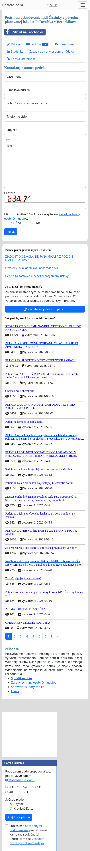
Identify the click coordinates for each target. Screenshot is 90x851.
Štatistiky (15, 51)
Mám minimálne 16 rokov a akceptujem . (42, 216)
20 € (38, 787)
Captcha (9, 193)
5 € (11, 787)
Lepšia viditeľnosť (21, 59)
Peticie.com (12, 5)
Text (7, 140)
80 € (26, 792)
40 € (12, 792)
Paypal (18, 804)
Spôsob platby (14, 799)
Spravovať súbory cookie (27, 687)
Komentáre (64, 44)
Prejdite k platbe (19, 817)
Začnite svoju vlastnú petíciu (45, 309)
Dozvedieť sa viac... (20, 780)
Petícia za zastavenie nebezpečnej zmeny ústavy (37, 276)
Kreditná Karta (23, 808)
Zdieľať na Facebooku (23, 32)
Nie (38, 223)
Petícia (13, 44)
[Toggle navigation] (83, 5)
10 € (24, 787)
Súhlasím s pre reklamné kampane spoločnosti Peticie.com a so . (28, 834)
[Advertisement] (29, 734)
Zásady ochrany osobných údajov (52, 51)
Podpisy (37, 44)
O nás (15, 691)
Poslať (11, 232)
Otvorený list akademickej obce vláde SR (31, 268)
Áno (18, 223)
